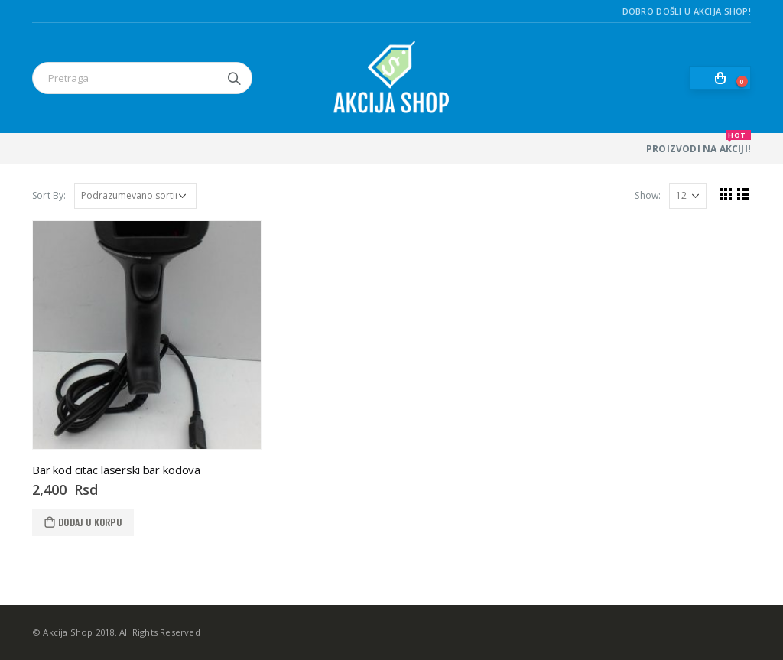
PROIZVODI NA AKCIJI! (698, 144)
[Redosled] (135, 196)
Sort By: (49, 195)
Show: (648, 195)
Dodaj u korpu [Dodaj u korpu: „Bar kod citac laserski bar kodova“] (90, 521)
